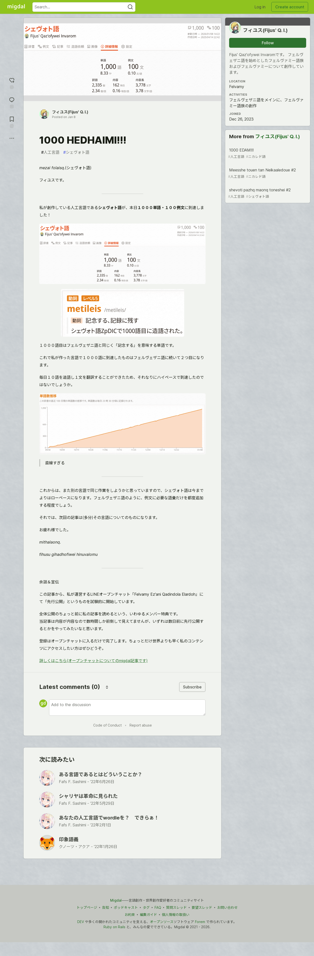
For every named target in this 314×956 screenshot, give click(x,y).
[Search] (130, 7)
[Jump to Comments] (12, 102)
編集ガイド (148, 914)
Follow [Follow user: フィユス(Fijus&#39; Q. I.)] (268, 42)
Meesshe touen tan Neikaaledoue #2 (267, 173)
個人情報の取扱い (175, 914)
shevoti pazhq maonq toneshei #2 (267, 193)
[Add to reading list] (12, 121)
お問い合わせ (227, 907)
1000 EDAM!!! (267, 153)
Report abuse (141, 725)
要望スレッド (202, 907)
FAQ (158, 907)
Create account (289, 6)
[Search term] (83, 7)
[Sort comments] (107, 687)
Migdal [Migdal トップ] (116, 900)
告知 (105, 907)
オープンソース (161, 922)
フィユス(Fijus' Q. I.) (70, 111)
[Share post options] (12, 138)
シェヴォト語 (76, 152)
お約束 (130, 914)
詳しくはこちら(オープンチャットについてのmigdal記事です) (93, 660)
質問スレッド (176, 907)
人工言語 (50, 152)
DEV (80, 922)
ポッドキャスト (126, 907)
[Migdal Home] (16, 7)
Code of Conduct (107, 725)
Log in (259, 6)
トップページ (87, 907)
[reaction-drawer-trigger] (11, 83)
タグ (146, 907)
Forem (200, 922)
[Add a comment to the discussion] (127, 707)
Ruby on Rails (114, 927)
